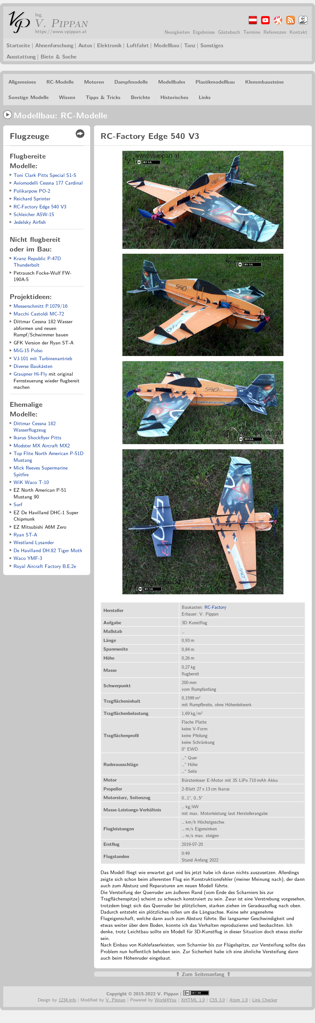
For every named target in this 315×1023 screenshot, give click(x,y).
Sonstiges (211, 45)
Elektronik (109, 45)
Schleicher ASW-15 (34, 214)
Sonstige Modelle (28, 97)
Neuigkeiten (177, 31)
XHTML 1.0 (193, 999)
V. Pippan (61, 22)
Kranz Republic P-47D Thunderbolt (37, 261)
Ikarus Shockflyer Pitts (37, 437)
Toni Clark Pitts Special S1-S (45, 174)
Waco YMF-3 (28, 558)
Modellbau (166, 45)
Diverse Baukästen (33, 366)
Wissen (67, 97)
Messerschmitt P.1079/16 (41, 305)
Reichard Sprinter (32, 198)
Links (205, 97)
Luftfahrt (138, 45)
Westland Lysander (34, 542)
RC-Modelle (60, 81)
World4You (166, 999)
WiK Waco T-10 (31, 482)
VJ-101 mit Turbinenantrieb (43, 358)
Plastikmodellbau (215, 81)
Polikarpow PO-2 (32, 190)
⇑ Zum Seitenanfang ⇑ (203, 974)
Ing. (39, 14)
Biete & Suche (59, 56)
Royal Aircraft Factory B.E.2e (45, 566)
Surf (18, 504)
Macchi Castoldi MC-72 (39, 313)
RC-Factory (215, 606)
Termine (251, 31)
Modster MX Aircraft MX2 (42, 445)
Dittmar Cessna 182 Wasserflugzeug (35, 426)
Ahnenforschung (54, 45)
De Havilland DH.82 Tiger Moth (48, 550)
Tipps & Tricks (103, 97)
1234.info (67, 999)
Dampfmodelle (131, 81)
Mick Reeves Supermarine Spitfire (41, 471)
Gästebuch (229, 31)
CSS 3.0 (217, 999)
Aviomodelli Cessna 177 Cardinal (48, 182)
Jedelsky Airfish (30, 221)
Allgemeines (22, 81)
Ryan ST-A (25, 534)
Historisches (174, 97)
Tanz (190, 45)
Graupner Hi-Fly (30, 373)
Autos (85, 45)
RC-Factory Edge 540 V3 (40, 206)
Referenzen (274, 31)
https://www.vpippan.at (61, 31)
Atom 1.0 (238, 999)
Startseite (18, 45)
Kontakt (298, 31)
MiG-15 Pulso (28, 350)
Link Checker (264, 999)
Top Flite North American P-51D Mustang (48, 456)
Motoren (94, 81)
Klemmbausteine (264, 81)
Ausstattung (21, 56)
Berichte (140, 97)
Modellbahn (171, 81)
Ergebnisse (204, 31)
